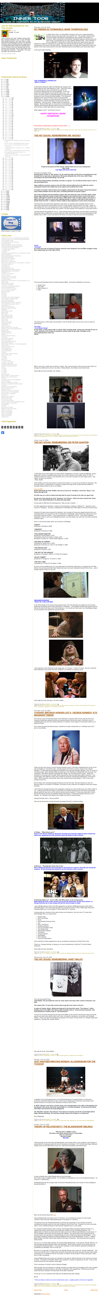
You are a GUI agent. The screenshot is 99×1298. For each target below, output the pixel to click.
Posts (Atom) (46, 1294)
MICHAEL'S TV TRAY (7, 260)
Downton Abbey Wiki (7, 316)
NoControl (4, 293)
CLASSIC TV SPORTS (7, 273)
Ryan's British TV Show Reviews (10, 375)
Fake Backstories (6, 348)
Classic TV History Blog (7, 307)
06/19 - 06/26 (8, 137)
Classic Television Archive (8, 335)
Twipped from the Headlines (65, 436)
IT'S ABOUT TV (5, 265)
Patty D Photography (7, 412)
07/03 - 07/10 (8, 134)
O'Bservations (94, 435)
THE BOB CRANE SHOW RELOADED (12, 246)
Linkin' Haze (77, 129)
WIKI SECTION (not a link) (8, 308)
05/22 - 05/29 (8, 161)
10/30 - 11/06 (8, 110)
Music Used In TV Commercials (9, 392)
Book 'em (55, 705)
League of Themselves (56, 129)
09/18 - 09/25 (8, 118)
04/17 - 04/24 (8, 167)
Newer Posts (38, 1290)
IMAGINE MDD (5, 267)
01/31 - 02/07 (8, 183)
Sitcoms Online (5, 374)
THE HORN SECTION (7, 268)
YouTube (3, 294)
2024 (4, 83)
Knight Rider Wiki (6, 323)
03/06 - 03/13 (8, 175)
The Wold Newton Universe (8, 341)
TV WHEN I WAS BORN (8, 249)
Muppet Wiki (4, 330)
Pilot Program (86, 1285)
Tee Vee (3, 378)
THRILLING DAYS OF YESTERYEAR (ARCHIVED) (15, 239)
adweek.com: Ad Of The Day (9, 377)
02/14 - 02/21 (8, 180)
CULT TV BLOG (5, 275)
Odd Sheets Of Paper (7, 407)
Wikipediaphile (90, 1120)
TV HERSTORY (5, 250)
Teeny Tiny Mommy (6, 410)
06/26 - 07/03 (8, 135)
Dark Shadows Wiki (6, 315)
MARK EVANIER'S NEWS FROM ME (11, 245)
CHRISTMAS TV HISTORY (8, 278)
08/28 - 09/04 (8, 123)
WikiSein (3, 334)
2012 (4, 196)
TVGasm (3, 356)
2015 (4, 191)
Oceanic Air (4, 395)
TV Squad (4, 295)
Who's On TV (93, 129)
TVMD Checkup (5, 381)
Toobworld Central (86, 953)
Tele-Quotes (54, 1286)
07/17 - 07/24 (8, 131)
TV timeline (55, 436)
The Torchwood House (7, 400)
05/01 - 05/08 (8, 164)
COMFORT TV (5, 272)
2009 (4, 201)
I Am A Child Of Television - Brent (10, 304)
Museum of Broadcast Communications (12, 384)
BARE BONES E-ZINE (7, 283)
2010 (4, 199)
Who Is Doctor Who (6, 399)
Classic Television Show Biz (8, 366)
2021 (4, 88)
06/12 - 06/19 (8, 139)
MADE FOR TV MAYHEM (8, 261)
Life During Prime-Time (68, 129)
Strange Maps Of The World (9, 403)
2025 (4, 81)
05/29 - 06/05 (8, 159)
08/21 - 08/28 (8, 124)
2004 (4, 209)
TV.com (3, 367)
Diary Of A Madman (6, 340)
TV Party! (3, 373)
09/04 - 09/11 (8, 121)
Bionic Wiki (4, 313)
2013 (4, 194)
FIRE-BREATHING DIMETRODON (10, 269)
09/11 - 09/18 (8, 120)
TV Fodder (4, 357)
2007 (4, 204)
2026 (4, 79)
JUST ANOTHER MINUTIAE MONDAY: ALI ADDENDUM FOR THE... (14, 153)
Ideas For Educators (6, 411)
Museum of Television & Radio (9, 382)
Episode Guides (5, 291)
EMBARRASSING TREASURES (10, 271)
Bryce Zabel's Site (6, 355)
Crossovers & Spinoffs (7, 284)
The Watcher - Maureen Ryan (9, 353)
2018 (4, 93)
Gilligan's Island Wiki (7, 318)
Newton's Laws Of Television (9, 386)
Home (66, 1290)
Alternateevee (41, 705)
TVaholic (3, 352)
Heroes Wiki (4, 320)
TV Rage (3, 368)
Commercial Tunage (6, 311)
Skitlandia (68, 953)
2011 (4, 198)
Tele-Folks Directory (76, 953)
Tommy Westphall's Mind (8, 287)
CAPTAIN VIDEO (6, 279)
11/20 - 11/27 (8, 106)
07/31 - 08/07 (8, 129)
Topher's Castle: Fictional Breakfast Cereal (12, 401)
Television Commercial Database (10, 390)
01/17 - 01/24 (8, 186)
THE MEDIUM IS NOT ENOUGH (10, 242)
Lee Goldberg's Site (6, 349)
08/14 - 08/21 (8, 126)
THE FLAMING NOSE (7, 240)
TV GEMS (4, 251)
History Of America (6, 415)
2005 (4, 208)
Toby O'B (13, 30)
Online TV (53, 1055)
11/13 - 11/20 (8, 107)
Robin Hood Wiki (5, 331)
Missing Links (73, 1120)
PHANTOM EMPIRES (7, 257)
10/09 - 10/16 (8, 115)
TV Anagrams (5, 404)
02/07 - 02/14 (8, 181)
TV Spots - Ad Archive (7, 362)
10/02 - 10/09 (8, 117)
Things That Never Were (8, 346)
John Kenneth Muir (6, 351)
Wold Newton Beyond (7, 342)
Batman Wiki (4, 312)
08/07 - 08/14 (8, 128)
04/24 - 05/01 (8, 166)
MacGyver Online (6, 326)
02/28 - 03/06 (8, 177)
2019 (4, 91)
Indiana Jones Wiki (6, 322)
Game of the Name (57, 1285)
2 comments (53, 128)
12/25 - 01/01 (8, 98)
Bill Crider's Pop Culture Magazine (10, 297)
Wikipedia (4, 309)
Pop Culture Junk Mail (7, 338)
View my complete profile (8, 53)
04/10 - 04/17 (8, 169)
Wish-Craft (36, 131)
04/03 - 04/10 (8, 170)
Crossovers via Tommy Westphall (10, 286)
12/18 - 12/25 (8, 99)
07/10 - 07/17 (8, 132)
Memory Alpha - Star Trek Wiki (9, 327)
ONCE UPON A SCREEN (8, 258)
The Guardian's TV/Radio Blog (9, 298)
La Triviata (76, 705)
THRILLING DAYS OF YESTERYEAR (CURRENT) (15, 238)
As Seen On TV (41, 435)
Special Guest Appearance (40, 436)
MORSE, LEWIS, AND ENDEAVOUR (11, 329)
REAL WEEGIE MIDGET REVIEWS (11, 256)
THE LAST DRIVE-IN (7, 264)
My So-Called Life (85, 129)
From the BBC (38, 489)
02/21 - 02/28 (8, 178)
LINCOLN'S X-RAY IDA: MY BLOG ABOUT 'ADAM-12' (16, 262)
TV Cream (4, 385)
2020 (4, 89)
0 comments (53, 434)
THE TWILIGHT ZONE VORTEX (10, 247)
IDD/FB (49, 129)
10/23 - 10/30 (8, 112)
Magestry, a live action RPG (8, 408)
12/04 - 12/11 (8, 102)
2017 (4, 94)
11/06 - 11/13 (8, 109)
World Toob (75, 436)
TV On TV (49, 436)
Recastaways (40, 706)
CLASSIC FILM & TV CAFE (8, 276)
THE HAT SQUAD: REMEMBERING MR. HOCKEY (57, 135)
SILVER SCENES (6, 254)
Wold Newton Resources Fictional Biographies (13, 344)
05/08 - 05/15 (8, 162)
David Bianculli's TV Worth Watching (11, 302)
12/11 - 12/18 (8, 101)
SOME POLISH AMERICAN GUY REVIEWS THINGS (15, 253)
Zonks (92, 953)
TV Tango (4, 371)
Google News (5, 417)
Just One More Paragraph (8, 393)
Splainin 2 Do (37, 1286)
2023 (4, 84)
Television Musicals (6, 397)
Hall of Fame (49, 435)
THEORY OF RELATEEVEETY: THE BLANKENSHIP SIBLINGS (63, 1126)
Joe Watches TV (5, 305)
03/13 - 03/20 (8, 173)
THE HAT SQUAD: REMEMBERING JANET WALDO (58, 959)
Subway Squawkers (6, 414)
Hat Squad (55, 435)
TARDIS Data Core (6, 333)
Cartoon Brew (5, 345)
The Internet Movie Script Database (11, 379)
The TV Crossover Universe (8, 289)
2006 (4, 206)
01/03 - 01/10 (8, 189)
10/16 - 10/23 (8, 113)
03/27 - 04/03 (8, 172)
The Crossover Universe (8, 290)
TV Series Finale (5, 360)
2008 (4, 203)
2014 (4, 193)
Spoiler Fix (4, 359)
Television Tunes (5, 389)
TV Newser (4, 337)
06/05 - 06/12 (8, 158)
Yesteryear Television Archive (9, 364)
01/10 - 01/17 (8, 188)
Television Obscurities (7, 363)
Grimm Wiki (4, 319)
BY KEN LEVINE (5, 243)
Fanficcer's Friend (42, 129)
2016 (4, 96)
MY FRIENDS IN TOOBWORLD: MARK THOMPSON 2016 (61, 29)
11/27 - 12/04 (8, 104)
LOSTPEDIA (4, 324)
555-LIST (3, 406)
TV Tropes (4, 370)
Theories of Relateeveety (64, 1286)
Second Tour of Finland (7, 396)
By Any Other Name (63, 705)
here (69, 1176)
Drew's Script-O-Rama (7, 388)
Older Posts (94, 1290)
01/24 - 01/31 (8, 184)
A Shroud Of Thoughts (7, 300)
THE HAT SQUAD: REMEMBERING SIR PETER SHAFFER (61, 442)
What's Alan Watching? (7, 301)
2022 (4, 86)
